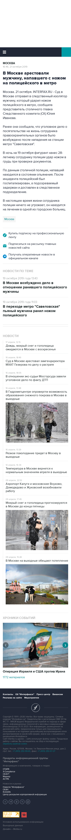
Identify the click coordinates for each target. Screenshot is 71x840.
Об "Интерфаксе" (24, 694)
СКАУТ (6, 774)
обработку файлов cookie (15, 744)
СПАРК (6, 769)
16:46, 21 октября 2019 (15, 66)
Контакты (8, 694)
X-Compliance (9, 771)
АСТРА (6, 779)
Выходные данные (13, 825)
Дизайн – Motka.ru (12, 829)
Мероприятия (31, 697)
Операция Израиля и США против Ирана (34, 671)
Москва (9, 63)
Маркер (6, 776)
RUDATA (7, 792)
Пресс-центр (43, 694)
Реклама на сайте (12, 697)
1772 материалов (14, 677)
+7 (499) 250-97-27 (46, 751)
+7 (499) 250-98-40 (21, 751)
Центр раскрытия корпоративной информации (25, 794)
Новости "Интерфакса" (13, 787)
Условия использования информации (23, 822)
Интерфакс (35, 52)
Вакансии (57, 694)
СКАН (5, 789)
